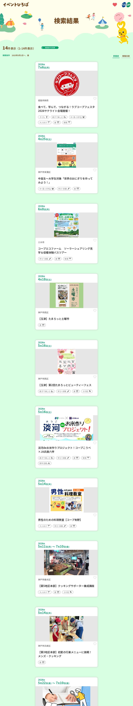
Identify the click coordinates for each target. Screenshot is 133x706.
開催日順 (126, 56)
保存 (59, 100)
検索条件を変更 (56, 47)
